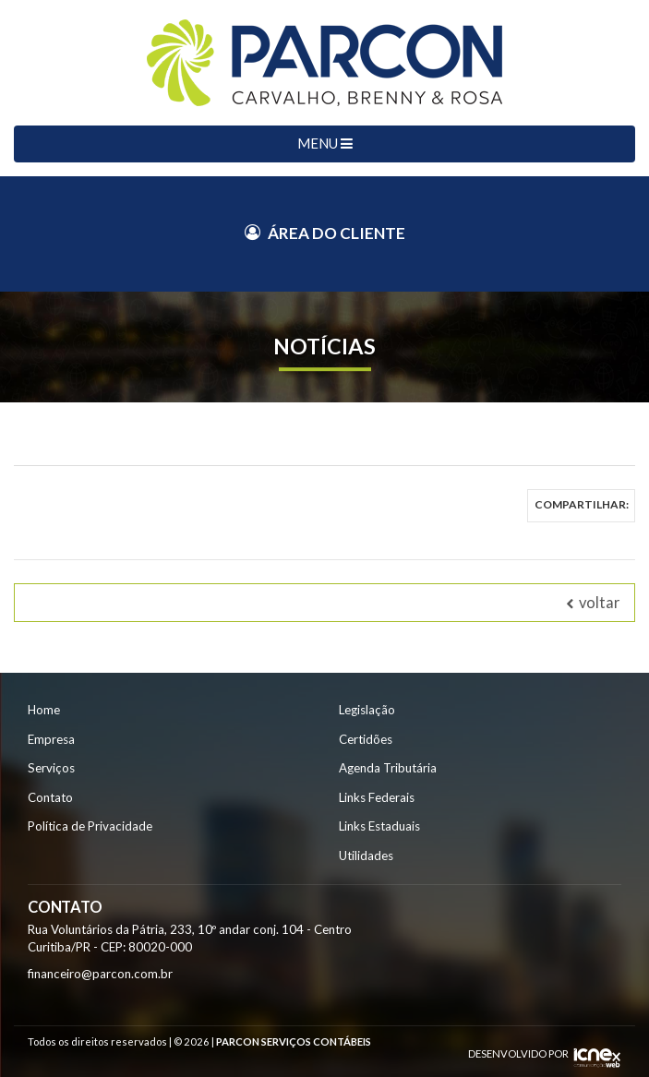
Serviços (51, 767)
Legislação (367, 709)
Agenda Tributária (388, 767)
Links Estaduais (379, 826)
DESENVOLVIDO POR (518, 1053)
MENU (325, 143)
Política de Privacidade (90, 826)
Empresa (51, 739)
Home (44, 709)
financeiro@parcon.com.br (100, 973)
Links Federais (377, 797)
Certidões (365, 739)
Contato (50, 797)
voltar (593, 602)
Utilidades (366, 855)
